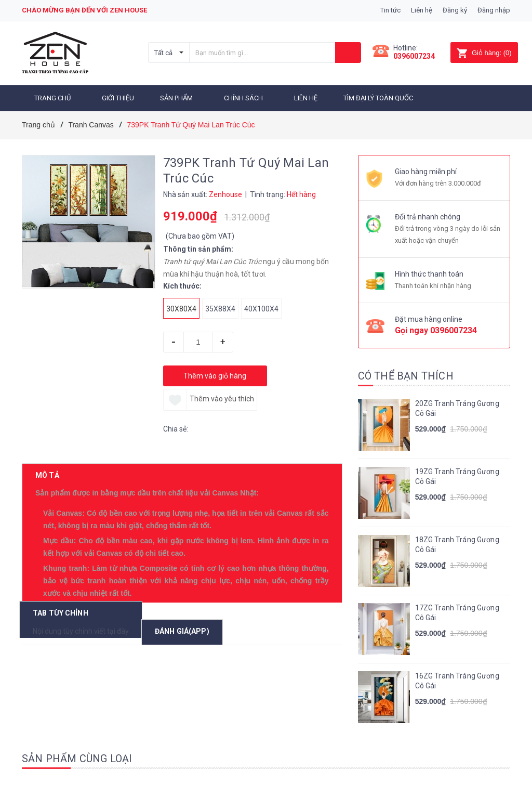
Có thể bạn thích (406, 376)
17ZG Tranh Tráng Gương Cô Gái (457, 613)
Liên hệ (421, 10)
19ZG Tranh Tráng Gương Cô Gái (457, 476)
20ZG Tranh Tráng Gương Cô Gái (457, 408)
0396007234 (414, 56)
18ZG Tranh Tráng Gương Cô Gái (457, 544)
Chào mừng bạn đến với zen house (84, 10)
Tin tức (390, 10)
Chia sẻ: (175, 429)
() (484, 53)
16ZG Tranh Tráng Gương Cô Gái (457, 681)
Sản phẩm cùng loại (77, 758)
